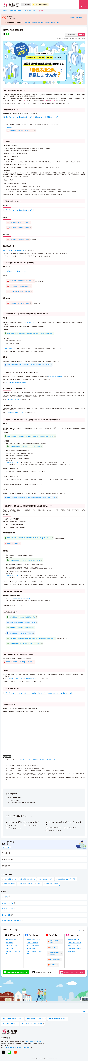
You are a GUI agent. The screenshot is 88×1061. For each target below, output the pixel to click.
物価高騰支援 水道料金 (28, 879)
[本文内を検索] (75, 35)
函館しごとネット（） (18, 117)
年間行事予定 (6, 866)
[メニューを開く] (83, 4)
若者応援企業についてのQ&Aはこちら (19, 286)
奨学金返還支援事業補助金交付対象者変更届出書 (22, 622)
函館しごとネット (32, 322)
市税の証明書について (10, 348)
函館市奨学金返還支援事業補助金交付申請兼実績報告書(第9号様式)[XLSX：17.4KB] (29, 538)
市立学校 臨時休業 (9, 884)
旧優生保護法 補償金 (52, 884)
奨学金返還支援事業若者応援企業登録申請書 (21, 627)
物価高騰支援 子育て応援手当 (66, 879)
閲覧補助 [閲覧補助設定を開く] (26, 4)
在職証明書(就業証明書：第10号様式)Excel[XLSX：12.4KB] (25, 446)
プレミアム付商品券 (46, 879)
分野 (25, 10)
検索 (82, 35)
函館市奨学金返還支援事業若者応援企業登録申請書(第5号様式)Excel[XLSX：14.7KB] (29, 333)
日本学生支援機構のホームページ (16, 413)
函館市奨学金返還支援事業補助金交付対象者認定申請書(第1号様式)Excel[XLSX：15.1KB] (30, 436)
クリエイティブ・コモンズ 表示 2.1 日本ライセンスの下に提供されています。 (38, 760)
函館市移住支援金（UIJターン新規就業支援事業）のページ (24, 679)
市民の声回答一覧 (7, 859)
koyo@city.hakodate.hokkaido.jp (20, 598)
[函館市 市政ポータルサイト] (10, 4)
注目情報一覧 (6, 853)
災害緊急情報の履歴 (76, 17)
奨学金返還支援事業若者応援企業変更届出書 (21, 633)
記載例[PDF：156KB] (12, 543)
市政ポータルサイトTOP (15, 10)
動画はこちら (10, 127)
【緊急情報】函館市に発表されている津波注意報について (42, 22)
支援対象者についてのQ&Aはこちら (18, 222)
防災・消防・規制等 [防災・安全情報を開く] (40, 4)
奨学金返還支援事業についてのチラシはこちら (21, 130)
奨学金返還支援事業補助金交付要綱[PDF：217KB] (19, 662)
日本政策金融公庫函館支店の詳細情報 (16, 382)
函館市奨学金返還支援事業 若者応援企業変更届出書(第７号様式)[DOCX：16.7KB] (28, 364)
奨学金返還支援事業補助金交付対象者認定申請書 (22, 617)
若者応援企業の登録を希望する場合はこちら (21, 280)
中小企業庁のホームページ (15, 399)
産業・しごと (32, 10)
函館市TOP (4, 10)
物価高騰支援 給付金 (10, 879)
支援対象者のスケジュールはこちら (18, 239)
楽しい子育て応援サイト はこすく (30, 884)
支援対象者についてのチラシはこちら (19, 227)
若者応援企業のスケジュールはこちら (19, 303)
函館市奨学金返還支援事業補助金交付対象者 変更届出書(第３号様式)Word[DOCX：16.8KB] (31, 497)
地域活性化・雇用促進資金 (55, 376)
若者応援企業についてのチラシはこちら (19, 291)
